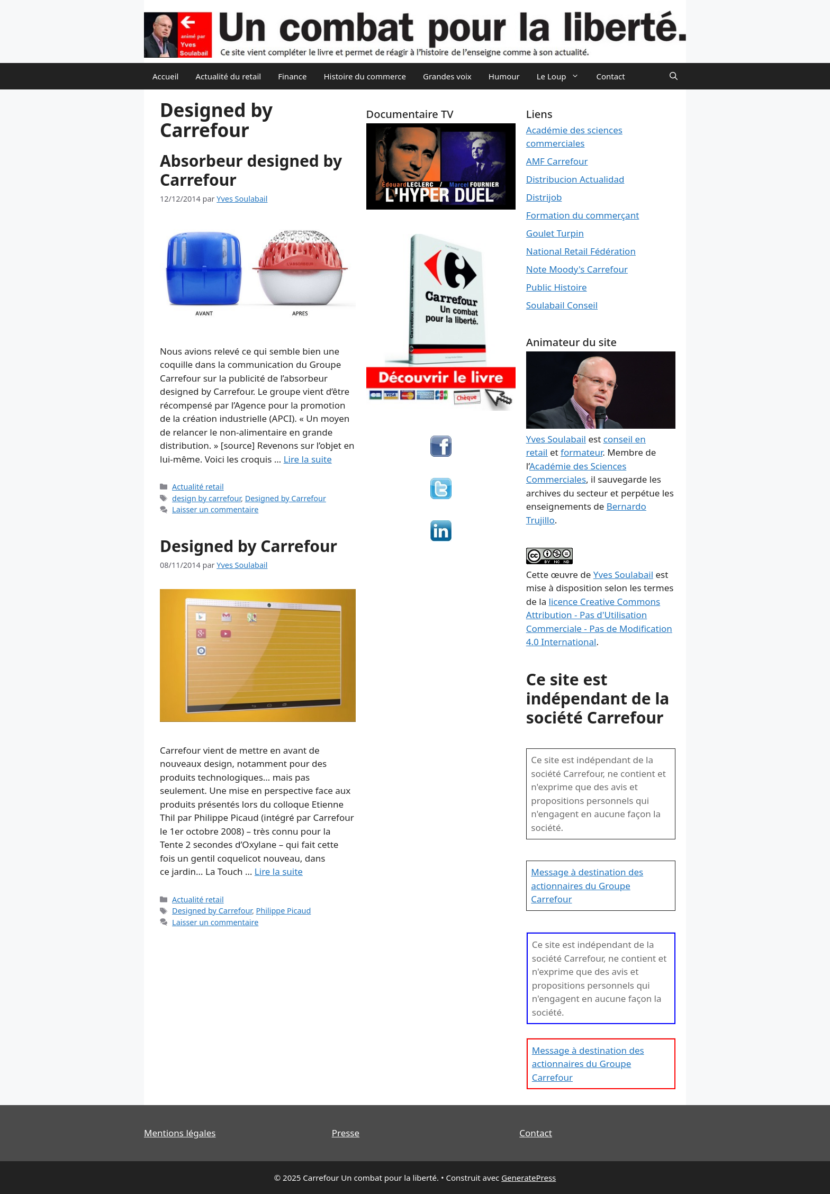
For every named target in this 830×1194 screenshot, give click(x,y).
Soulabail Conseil (562, 305)
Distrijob (544, 197)
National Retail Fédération (581, 251)
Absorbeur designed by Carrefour (251, 170)
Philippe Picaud (283, 911)
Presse (345, 1133)
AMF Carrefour (557, 161)
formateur (581, 452)
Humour (504, 76)
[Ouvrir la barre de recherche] (673, 76)
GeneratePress (528, 1177)
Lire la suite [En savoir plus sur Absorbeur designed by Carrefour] (308, 459)
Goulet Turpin (555, 233)
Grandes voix (447, 76)
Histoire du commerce (364, 76)
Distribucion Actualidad (575, 179)
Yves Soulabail (623, 574)
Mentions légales (179, 1133)
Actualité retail (198, 487)
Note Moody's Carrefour (577, 269)
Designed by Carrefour (285, 498)
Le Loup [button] (562, 76)
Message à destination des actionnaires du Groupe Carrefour (587, 885)
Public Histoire (556, 287)
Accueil (165, 76)
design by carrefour (206, 498)
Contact (610, 76)
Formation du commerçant (582, 215)
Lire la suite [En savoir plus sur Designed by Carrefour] (279, 871)
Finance (292, 76)
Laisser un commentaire (215, 509)
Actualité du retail (228, 76)
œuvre (564, 574)
